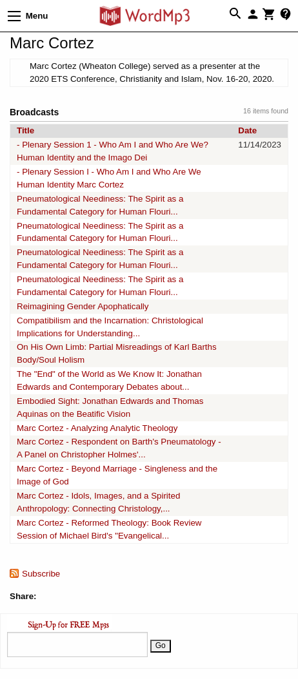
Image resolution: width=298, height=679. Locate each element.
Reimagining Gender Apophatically (83, 306)
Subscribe (41, 574)
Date (247, 130)
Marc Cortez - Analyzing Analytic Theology (97, 428)
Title (25, 130)
